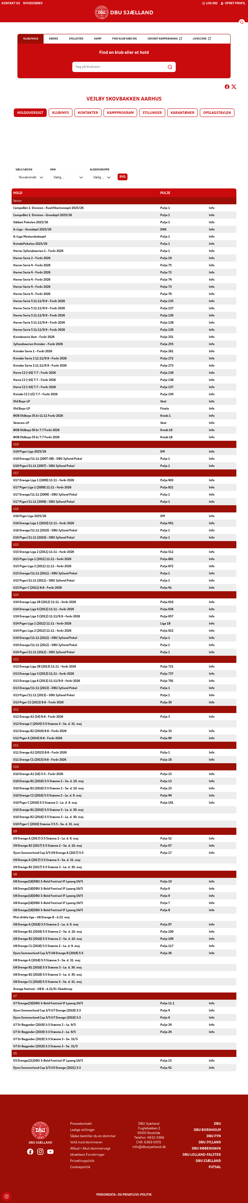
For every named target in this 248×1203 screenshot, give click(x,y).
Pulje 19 (166, 258)
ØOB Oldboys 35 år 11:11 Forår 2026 (38, 415)
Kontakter (88, 113)
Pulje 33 (166, 731)
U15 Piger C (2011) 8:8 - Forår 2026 (37, 587)
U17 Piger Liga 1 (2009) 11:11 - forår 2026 (42, 487)
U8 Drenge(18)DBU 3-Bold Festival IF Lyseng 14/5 (48, 881)
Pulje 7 (165, 903)
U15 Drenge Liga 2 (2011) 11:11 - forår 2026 (43, 552)
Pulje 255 (166, 344)
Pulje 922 (166, 630)
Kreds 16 (166, 430)
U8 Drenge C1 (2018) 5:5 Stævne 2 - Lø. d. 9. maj (46, 946)
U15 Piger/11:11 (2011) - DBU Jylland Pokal (44, 580)
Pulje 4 (165, 1010)
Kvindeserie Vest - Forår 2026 (33, 337)
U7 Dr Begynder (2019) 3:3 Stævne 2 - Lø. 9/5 (44, 1024)
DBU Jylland (210, 1142)
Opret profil (233, 3)
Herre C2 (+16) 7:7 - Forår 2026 (34, 372)
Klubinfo (60, 113)
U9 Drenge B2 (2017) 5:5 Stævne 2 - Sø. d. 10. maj (47, 845)
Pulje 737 (166, 673)
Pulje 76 (166, 294)
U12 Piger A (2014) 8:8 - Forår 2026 (37, 738)
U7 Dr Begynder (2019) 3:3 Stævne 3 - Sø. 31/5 (45, 1039)
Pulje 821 (166, 487)
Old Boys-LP (21, 401)
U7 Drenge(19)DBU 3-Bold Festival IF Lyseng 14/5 (48, 1003)
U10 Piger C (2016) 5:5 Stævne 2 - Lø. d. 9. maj (45, 802)
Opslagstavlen (217, 113)
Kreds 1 (165, 415)
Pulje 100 (166, 931)
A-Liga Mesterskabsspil (29, 236)
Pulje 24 (166, 1024)
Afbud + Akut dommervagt (90, 1148)
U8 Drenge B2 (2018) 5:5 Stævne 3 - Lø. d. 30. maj (47, 974)
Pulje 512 (166, 552)
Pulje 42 (166, 1067)
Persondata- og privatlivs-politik (124, 1194)
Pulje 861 (166, 559)
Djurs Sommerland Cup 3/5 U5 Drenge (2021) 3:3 (47, 1067)
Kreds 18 (166, 437)
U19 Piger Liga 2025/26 (29, 451)
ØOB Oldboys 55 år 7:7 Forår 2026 (36, 437)
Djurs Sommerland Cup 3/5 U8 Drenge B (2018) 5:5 (48, 953)
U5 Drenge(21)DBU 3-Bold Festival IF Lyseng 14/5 (48, 1060)
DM (162, 451)
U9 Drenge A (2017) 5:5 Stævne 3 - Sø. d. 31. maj (46, 860)
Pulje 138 (166, 322)
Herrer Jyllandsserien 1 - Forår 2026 (38, 251)
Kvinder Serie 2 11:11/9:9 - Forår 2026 (40, 358)
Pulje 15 (166, 1060)
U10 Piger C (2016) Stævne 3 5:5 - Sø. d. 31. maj (46, 824)
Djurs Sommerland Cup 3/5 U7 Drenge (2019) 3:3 (47, 1010)
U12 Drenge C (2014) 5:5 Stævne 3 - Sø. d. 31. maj (47, 724)
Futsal (215, 1167)
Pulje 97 (166, 924)
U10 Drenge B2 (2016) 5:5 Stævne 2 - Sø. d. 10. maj (48, 788)
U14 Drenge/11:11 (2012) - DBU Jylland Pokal (45, 638)
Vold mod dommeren (86, 1142)
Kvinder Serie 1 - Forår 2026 (32, 351)
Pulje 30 (166, 702)
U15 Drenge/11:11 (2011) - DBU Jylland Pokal (45, 573)
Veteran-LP (21, 423)
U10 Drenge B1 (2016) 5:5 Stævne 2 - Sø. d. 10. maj (48, 781)
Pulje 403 (166, 480)
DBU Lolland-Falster (202, 1154)
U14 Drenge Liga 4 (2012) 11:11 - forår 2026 (43, 609)
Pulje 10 (166, 881)
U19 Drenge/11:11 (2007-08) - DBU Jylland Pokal (47, 458)
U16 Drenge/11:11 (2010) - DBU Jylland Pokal (45, 530)
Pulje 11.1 (167, 1003)
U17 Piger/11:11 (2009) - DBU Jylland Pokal (44, 501)
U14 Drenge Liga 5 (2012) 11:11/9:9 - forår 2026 (46, 616)
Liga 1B (165, 623)
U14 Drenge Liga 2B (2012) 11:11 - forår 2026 (44, 602)
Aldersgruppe (99, 169)
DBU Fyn (214, 1136)
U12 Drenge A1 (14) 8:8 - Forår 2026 (38, 716)
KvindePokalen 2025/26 (30, 243)
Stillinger (152, 113)
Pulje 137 (166, 308)
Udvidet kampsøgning (165, 38)
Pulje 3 (165, 716)
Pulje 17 (166, 853)
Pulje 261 (166, 351)
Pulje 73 (166, 286)
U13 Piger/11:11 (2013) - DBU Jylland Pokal (44, 695)
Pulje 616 (166, 602)
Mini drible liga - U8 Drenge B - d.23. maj (41, 917)
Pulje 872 (166, 566)
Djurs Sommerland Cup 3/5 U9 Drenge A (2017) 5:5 (48, 853)
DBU (217, 1123)
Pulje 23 (166, 774)
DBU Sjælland (208, 1161)
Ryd (123, 177)
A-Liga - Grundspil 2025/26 (32, 229)
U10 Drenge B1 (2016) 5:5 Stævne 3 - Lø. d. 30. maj (48, 810)
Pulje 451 (166, 523)
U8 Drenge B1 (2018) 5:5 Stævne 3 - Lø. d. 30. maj (47, 967)
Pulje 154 (166, 394)
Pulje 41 (166, 587)
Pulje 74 (166, 279)
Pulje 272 (166, 358)
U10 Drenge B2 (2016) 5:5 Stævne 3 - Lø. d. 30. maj (48, 817)
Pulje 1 (165, 208)
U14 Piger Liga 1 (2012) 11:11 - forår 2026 (42, 623)
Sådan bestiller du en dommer (93, 1136)
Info (211, 208)
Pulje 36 (166, 953)
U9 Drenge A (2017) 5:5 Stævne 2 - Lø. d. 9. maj (45, 838)
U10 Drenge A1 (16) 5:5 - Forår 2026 (38, 774)
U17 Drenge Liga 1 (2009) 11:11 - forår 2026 (43, 480)
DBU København (206, 1148)
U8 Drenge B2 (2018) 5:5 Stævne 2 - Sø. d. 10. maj (47, 938)
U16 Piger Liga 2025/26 (29, 516)
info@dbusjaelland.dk (149, 1147)
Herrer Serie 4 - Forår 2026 (31, 265)
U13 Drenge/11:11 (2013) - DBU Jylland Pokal (45, 688)
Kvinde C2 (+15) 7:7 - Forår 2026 (35, 394)
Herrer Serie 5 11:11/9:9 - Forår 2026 (39, 301)
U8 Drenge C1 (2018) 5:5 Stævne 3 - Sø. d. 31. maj (47, 981)
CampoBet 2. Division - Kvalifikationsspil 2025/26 (48, 208)
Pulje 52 (166, 838)
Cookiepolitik (80, 1167)
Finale (164, 408)
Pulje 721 (166, 666)
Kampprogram (120, 113)
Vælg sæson (24, 169)
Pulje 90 (166, 738)
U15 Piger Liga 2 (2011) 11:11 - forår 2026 (42, 566)
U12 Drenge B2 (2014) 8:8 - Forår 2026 (39, 731)
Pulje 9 (165, 896)
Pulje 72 (166, 272)
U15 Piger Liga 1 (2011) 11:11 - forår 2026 (42, 559)
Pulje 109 (166, 938)
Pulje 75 (166, 265)
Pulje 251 (166, 337)
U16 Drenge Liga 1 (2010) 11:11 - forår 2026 (43, 523)
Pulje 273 (166, 365)
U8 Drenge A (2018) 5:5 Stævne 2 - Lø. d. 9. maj (45, 924)
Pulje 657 (166, 616)
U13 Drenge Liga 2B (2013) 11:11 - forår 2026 (44, 666)
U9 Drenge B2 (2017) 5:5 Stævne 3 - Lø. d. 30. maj (47, 867)
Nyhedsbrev (33, 3)
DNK (163, 229)
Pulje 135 (166, 301)
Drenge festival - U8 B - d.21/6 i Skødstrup (42, 989)
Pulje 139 (166, 329)
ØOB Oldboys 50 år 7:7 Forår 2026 (36, 430)
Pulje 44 (166, 795)
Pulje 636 (166, 609)
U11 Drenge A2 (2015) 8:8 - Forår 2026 (40, 752)
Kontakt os (11, 3)
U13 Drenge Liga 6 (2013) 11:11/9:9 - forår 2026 (46, 681)
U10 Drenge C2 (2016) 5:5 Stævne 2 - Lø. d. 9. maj (47, 795)
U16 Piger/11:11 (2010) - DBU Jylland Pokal (44, 537)
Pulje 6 (165, 888)
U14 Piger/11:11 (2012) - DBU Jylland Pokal (44, 652)
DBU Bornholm (207, 1130)
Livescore (202, 38)
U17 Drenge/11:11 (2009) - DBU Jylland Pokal (45, 494)
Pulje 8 (165, 910)
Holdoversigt (30, 113)
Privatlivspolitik (82, 1161)
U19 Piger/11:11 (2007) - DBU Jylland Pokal (44, 466)
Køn (53, 169)
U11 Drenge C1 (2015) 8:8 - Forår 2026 (39, 759)
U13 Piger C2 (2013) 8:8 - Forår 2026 (38, 702)
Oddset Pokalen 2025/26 (30, 222)
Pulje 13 (166, 781)
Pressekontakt (81, 1123)
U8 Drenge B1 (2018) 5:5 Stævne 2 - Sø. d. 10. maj (47, 931)
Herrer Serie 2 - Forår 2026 (31, 258)
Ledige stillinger (82, 1130)
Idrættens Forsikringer (87, 1154)
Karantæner (182, 113)
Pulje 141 (166, 802)
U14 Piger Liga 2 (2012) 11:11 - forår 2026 (42, 630)
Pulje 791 (166, 681)
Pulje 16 (166, 759)
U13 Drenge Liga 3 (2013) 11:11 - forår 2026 (43, 673)
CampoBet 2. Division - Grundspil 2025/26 (42, 215)
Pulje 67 (166, 845)
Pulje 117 (166, 946)
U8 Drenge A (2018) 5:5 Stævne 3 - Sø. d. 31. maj (46, 960)
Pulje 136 (166, 315)
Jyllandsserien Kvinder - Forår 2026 (38, 344)
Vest (163, 401)
